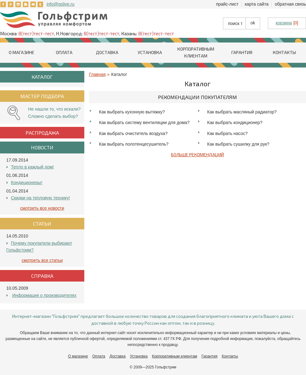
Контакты (284, 52)
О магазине (21, 52)
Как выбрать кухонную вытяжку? (132, 111)
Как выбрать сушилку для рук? (238, 144)
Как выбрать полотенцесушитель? (134, 144)
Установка (150, 52)
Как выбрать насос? (227, 133)
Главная (97, 74)
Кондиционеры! (26, 182)
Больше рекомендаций (197, 154)
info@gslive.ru (60, 4)
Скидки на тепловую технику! (40, 197)
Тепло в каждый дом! (32, 166)
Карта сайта (257, 4)
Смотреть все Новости (42, 208)
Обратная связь (290, 4)
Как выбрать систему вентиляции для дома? (144, 122)
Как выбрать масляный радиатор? (242, 111)
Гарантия (241, 52)
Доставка (107, 52)
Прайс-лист (227, 4)
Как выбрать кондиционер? (235, 122)
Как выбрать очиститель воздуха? (133, 133)
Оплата (64, 52)
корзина (284, 22)
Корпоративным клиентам (174, 356)
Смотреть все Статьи (42, 260)
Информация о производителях (44, 295)
